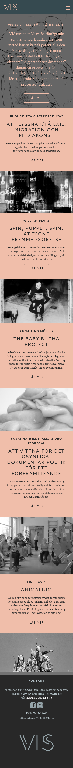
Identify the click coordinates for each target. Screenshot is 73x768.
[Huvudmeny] (68, 8)
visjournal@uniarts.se (39, 697)
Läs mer (36, 98)
